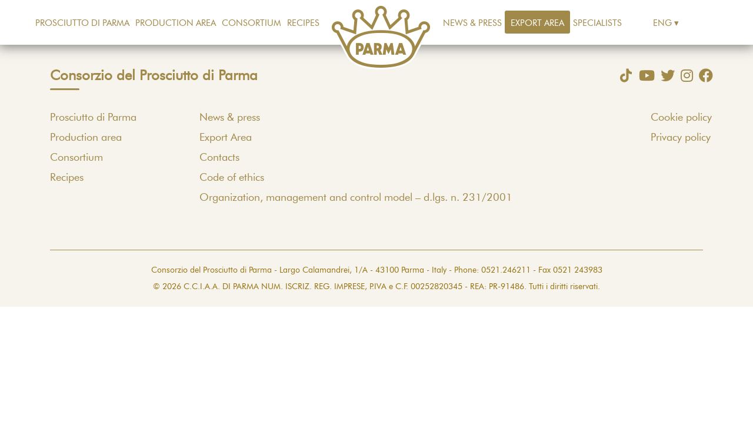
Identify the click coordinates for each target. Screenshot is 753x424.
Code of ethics (231, 178)
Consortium (251, 23)
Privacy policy (681, 137)
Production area (175, 23)
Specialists (597, 23)
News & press (472, 23)
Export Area (537, 23)
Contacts (219, 158)
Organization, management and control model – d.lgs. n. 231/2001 (355, 198)
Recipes (303, 23)
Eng (662, 23)
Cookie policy (681, 117)
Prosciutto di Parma (82, 23)
